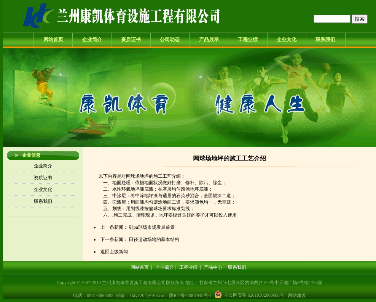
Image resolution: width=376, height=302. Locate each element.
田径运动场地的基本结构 (154, 239)
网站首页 (53, 39)
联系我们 (325, 39)
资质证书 (131, 39)
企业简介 (92, 39)
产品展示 (209, 39)
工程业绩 (248, 39)
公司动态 (170, 39)
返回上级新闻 (114, 251)
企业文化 (286, 39)
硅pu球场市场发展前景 (152, 227)
